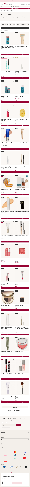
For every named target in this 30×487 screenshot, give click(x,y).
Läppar (18, 24)
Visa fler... (15, 407)
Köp (7, 54)
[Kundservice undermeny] (17, 434)
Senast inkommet (10, 10)
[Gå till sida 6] (12, 410)
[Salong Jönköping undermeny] (16, 437)
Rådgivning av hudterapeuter (16, 0)
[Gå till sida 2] (9, 410)
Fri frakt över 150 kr (8, 0)
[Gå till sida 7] (13, 410)
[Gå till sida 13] (16, 410)
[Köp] (22, 78)
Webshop (9, 422)
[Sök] (15, 6)
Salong (4, 422)
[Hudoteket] (8, 4)
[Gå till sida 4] (11, 410)
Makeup (4, 10)
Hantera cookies (6, 483)
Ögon (14, 24)
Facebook (3, 443)
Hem (1, 10)
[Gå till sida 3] (10, 410)
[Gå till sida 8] (14, 410)
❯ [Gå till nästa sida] (18, 410)
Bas (10, 24)
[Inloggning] (24, 3)
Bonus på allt (22, 0)
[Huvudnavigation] (1, 4)
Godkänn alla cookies (17, 483)
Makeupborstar (23, 24)
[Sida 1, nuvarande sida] (8, 410)
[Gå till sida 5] (12, 410)
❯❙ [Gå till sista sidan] (21, 410)
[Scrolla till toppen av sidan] (15, 413)
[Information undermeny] (17, 432)
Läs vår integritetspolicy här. (6, 427)
